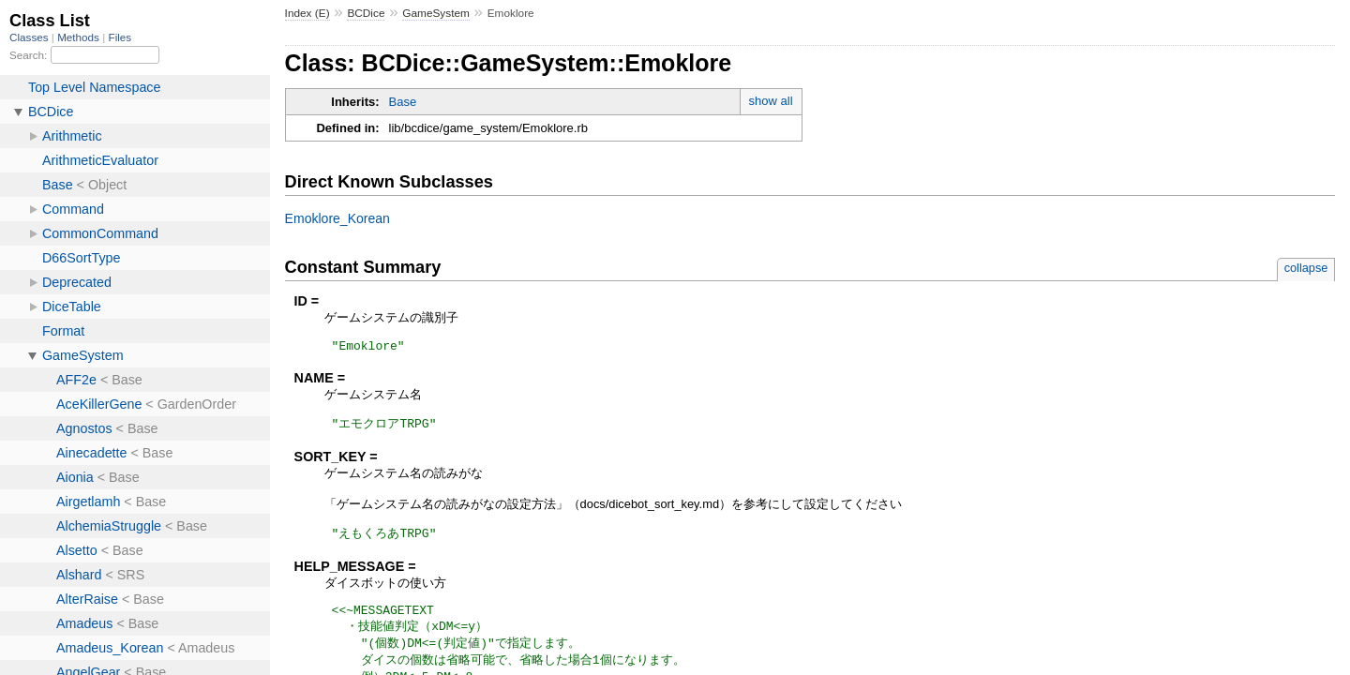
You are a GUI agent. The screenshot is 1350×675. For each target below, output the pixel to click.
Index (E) (307, 13)
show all (771, 101)
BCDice (365, 13)
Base (403, 102)
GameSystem (436, 13)
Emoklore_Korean (337, 218)
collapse (1306, 268)
